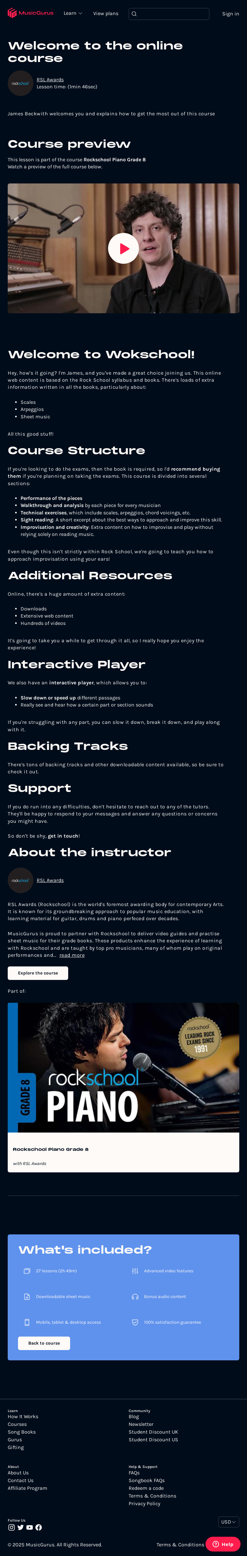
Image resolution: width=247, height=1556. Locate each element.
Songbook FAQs (147, 1480)
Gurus (15, 1439)
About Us (18, 1472)
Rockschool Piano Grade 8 (51, 1150)
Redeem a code (146, 1488)
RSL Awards (50, 79)
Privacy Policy (144, 1503)
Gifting (16, 1447)
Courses (17, 1424)
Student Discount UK (153, 1432)
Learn (71, 13)
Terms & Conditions (152, 1495)
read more (72, 955)
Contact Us (20, 1480)
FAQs (134, 1472)
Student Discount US (153, 1439)
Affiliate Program (27, 1488)
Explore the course (38, 973)
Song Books (22, 1432)
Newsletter (141, 1424)
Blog (134, 1416)
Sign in (230, 14)
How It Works (23, 1416)
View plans (105, 13)
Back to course (44, 1343)
